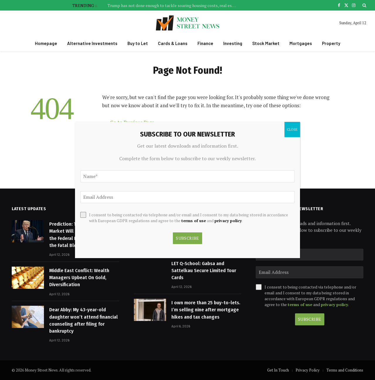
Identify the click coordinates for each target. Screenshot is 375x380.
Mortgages (300, 43)
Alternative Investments (92, 43)
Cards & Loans (173, 43)
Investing (232, 43)
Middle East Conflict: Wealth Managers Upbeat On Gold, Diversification (79, 277)
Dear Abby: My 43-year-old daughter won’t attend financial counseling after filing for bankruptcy (83, 320)
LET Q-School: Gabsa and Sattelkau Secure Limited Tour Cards (203, 270)
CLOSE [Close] (292, 129)
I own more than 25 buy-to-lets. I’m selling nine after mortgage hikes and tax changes (205, 310)
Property (331, 43)
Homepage (46, 43)
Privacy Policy (308, 370)
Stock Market (265, 43)
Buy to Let (137, 43)
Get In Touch (278, 370)
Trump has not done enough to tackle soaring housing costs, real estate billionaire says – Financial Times (173, 5)
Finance (205, 43)
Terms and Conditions (344, 370)
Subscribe (309, 319)
